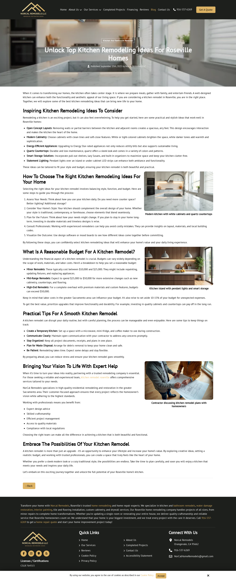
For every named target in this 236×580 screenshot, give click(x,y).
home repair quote (46, 522)
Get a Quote (206, 9)
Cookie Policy (147, 575)
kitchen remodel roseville (95, 377)
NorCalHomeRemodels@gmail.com (193, 556)
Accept (161, 576)
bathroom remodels (184, 505)
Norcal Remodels (60, 505)
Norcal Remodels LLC (135, 66)
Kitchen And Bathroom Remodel (118, 40)
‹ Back (29, 485)
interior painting (43, 509)
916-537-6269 (184, 9)
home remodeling (101, 505)
